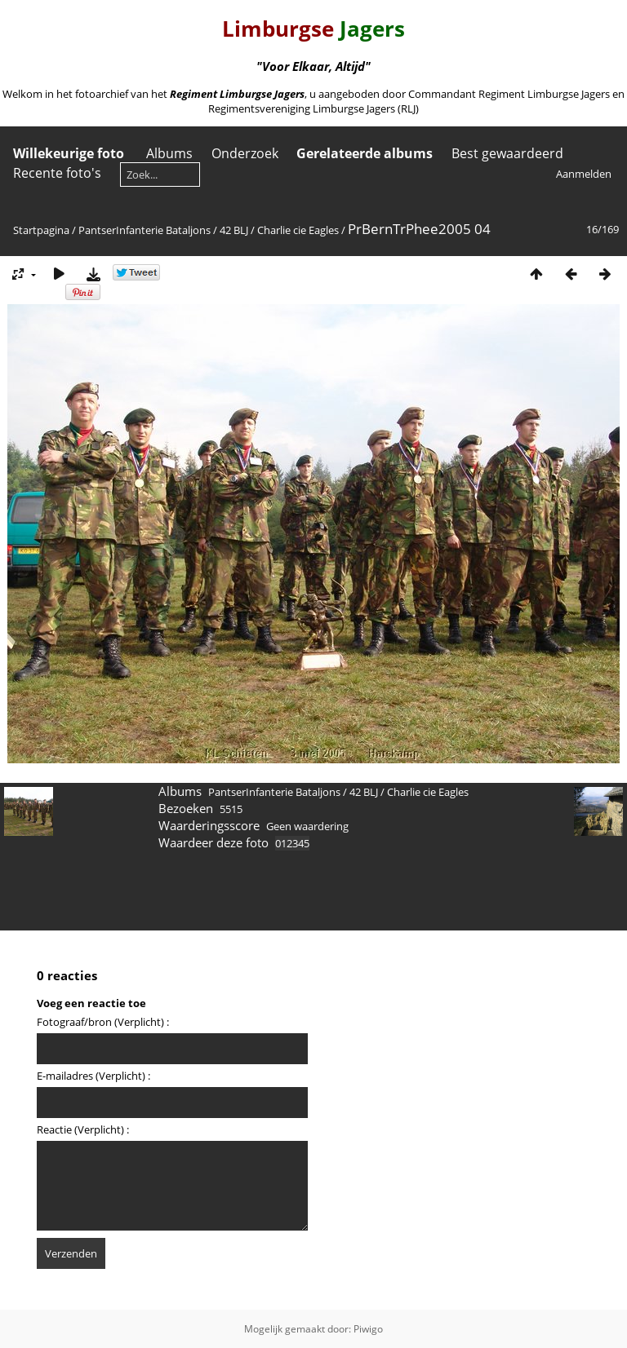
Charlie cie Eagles (298, 230)
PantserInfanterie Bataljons (144, 230)
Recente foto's (57, 173)
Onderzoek (244, 153)
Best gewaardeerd (507, 153)
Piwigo (368, 1329)
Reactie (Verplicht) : (83, 1129)
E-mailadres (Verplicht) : (93, 1075)
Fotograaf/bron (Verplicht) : (103, 1021)
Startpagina (41, 230)
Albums (169, 153)
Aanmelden (583, 173)
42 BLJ (234, 230)
